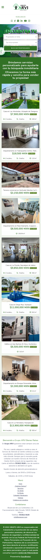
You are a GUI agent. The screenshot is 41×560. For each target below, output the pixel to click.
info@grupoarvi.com (20, 517)
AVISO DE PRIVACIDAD (28, 553)
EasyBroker (26, 556)
